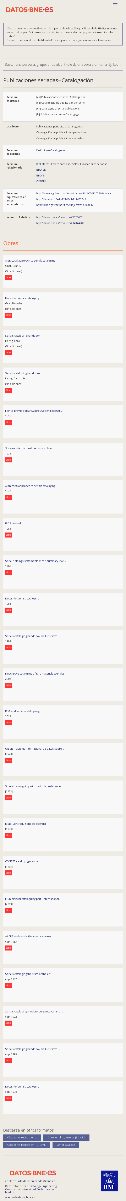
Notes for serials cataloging (22, 298)
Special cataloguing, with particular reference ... (34, 786)
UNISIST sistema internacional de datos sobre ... (34, 748)
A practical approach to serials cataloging (30, 260)
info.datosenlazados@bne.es (36, 1181)
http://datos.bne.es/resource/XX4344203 (60, 223)
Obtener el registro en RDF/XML (26, 1145)
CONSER (41, 181)
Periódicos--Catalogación (51, 150)
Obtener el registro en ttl (22, 1137)
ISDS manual (13, 523)
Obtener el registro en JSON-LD (66, 1137)
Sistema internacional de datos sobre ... (29, 448)
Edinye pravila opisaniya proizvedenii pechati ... (34, 411)
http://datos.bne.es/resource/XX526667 (59, 217)
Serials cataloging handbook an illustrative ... (32, 636)
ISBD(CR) (41, 169)
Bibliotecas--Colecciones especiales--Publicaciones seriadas (71, 164)
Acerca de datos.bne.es (20, 1197)
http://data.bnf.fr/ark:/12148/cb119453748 (61, 199)
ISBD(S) (40, 175)
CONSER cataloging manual (21, 861)
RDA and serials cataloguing (22, 711)
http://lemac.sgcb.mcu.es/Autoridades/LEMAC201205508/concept (74, 193)
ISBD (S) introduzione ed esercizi (25, 824)
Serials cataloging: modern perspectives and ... (34, 1011)
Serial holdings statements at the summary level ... (36, 561)
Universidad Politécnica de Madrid (29, 1190)
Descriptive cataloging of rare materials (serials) (34, 673)
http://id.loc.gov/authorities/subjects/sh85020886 (65, 205)
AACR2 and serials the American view (28, 936)
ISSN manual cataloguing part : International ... (33, 899)
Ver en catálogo (66, 1145)
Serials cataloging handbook (22, 335)
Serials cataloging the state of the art (27, 974)
